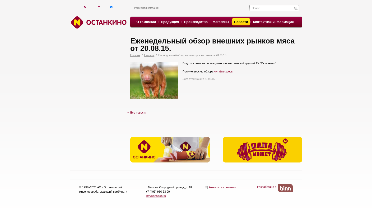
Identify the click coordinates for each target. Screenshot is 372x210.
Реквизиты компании (146, 7)
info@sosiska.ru (156, 196)
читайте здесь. (224, 71)
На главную (85, 7)
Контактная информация (273, 22)
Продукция (170, 22)
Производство (196, 22)
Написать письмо (99, 7)
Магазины (221, 22)
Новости (241, 22)
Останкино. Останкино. (98, 22)
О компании (146, 22)
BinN (285, 188)
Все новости (138, 112)
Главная (135, 55)
